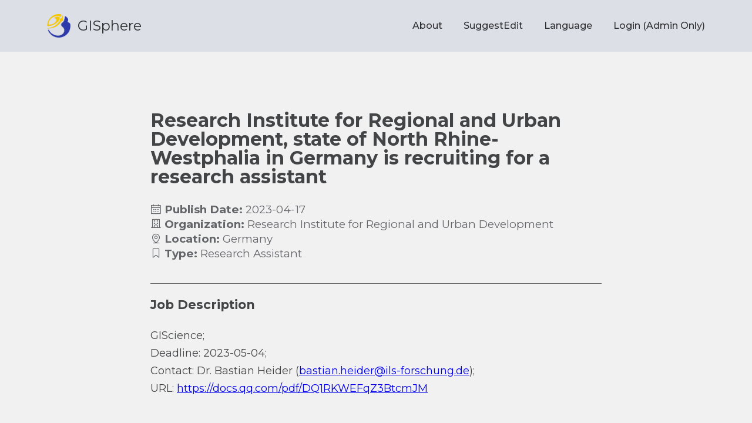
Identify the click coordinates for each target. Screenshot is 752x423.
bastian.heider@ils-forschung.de (384, 370)
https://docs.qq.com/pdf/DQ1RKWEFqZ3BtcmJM (302, 388)
